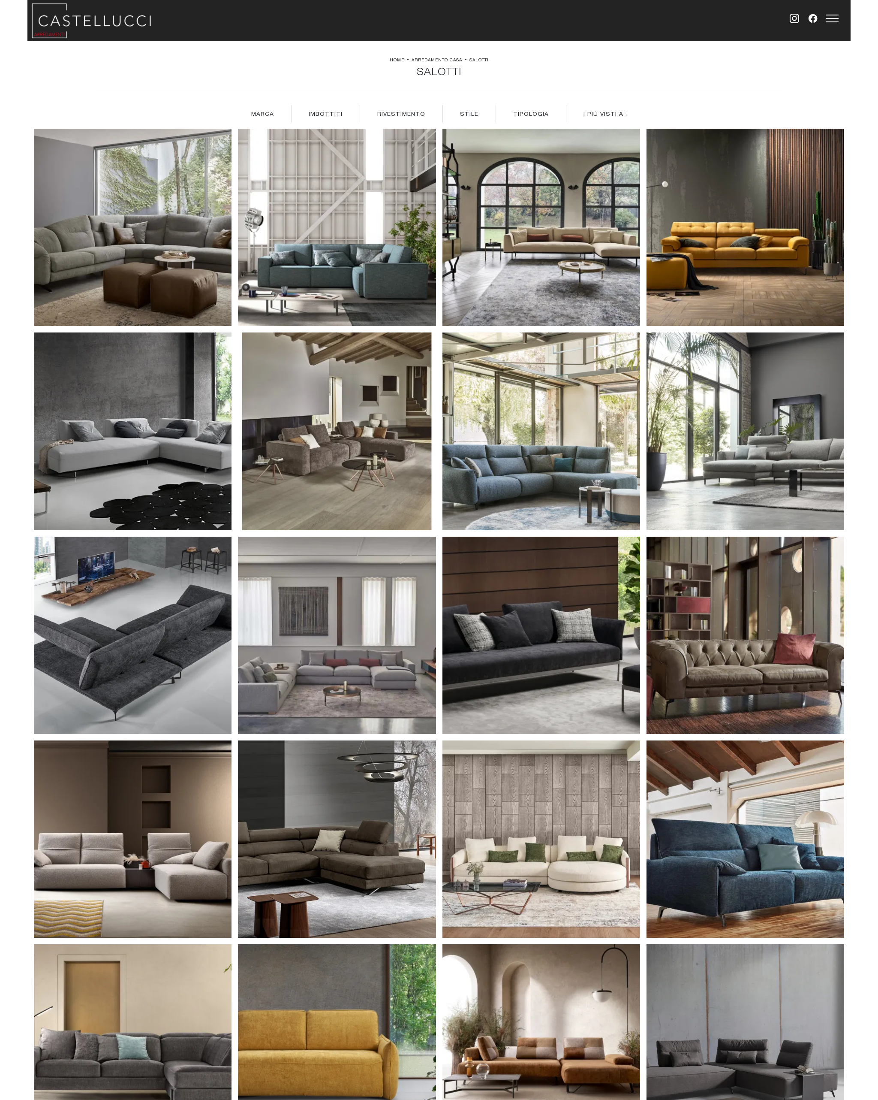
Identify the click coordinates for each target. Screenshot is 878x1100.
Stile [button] (469, 113)
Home (397, 59)
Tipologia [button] (531, 113)
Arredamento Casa (437, 59)
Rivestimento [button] (401, 113)
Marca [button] (262, 113)
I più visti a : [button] (605, 113)
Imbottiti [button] (326, 113)
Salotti (479, 59)
